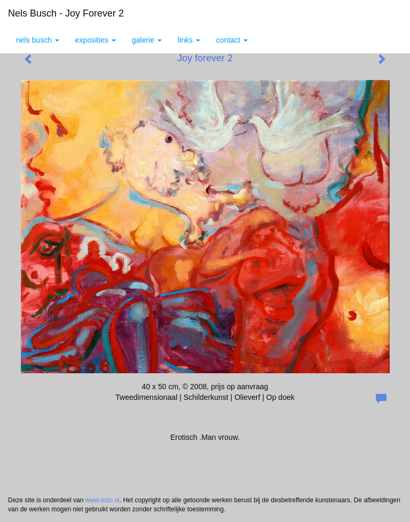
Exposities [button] (95, 40)
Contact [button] (232, 40)
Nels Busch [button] (37, 40)
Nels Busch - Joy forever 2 (66, 13)
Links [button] (189, 40)
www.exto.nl (102, 500)
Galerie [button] (147, 40)
